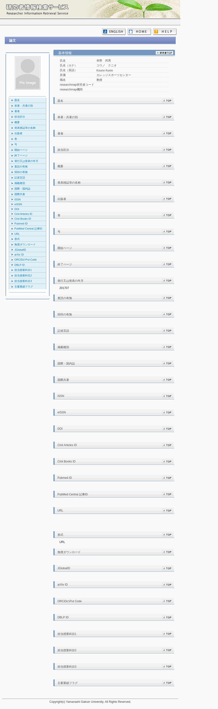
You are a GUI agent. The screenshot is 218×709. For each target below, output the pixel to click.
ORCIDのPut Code (25, 259)
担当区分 (19, 116)
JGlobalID (20, 249)
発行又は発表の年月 (26, 161)
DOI (16, 209)
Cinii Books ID (22, 218)
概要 (17, 122)
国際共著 (19, 194)
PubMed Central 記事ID (28, 228)
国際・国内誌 (22, 188)
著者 (17, 111)
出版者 (18, 133)
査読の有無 (21, 166)
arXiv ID (19, 254)
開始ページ (21, 149)
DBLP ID (19, 264)
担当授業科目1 (23, 269)
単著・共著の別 (23, 105)
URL (17, 233)
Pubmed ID (21, 223)
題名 (17, 100)
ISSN (17, 199)
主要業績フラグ (23, 286)
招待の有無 (21, 172)
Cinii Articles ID (23, 213)
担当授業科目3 (23, 281)
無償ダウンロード (25, 244)
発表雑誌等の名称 (25, 127)
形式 (17, 238)
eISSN (18, 204)
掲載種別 (19, 183)
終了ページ (21, 155)
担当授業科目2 (23, 275)
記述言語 (19, 177)
